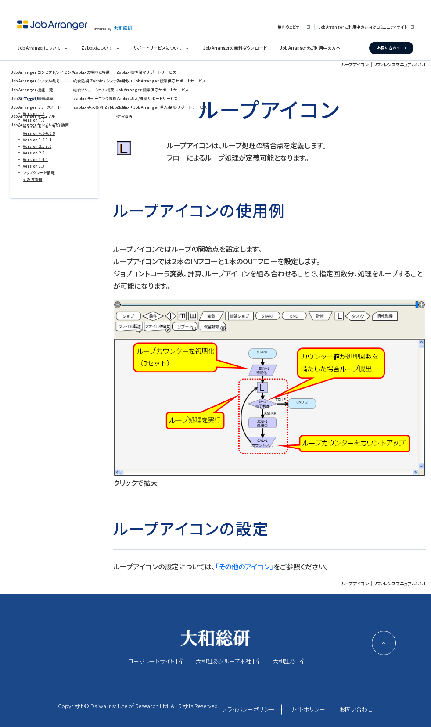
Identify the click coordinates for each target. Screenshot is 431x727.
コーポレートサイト (151, 661)
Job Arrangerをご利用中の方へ (310, 48)
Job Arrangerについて (38, 48)
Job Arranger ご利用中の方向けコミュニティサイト (363, 26)
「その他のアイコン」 (244, 566)
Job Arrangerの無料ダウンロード (235, 48)
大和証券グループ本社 (223, 661)
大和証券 (284, 661)
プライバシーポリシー (248, 709)
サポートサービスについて (157, 48)
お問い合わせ (388, 47)
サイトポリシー (307, 709)
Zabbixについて (96, 48)
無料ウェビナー (291, 26)
